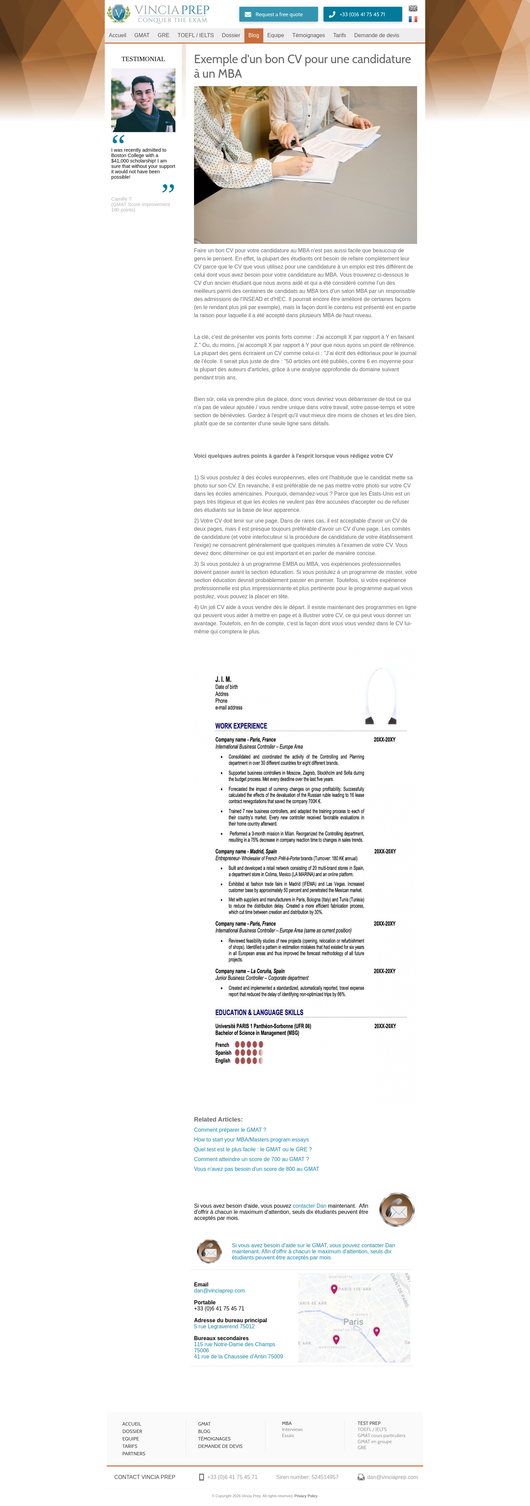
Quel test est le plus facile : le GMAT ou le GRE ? (253, 1149)
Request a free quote (279, 14)
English (413, 8)
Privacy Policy (305, 1496)
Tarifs (339, 35)
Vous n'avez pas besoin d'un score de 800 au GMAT (256, 1169)
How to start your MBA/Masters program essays (251, 1140)
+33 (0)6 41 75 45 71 (362, 14)
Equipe (275, 35)
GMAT (142, 35)
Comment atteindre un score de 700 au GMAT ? (251, 1159)
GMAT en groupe (375, 1441)
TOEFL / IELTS (195, 35)
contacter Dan (310, 1206)
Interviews (292, 1429)
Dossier (231, 35)
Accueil (117, 35)
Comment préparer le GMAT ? (230, 1130)
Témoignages (308, 35)
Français (413, 19)
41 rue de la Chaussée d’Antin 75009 (238, 1356)
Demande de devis (376, 35)
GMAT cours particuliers (382, 1435)
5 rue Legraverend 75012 (224, 1326)
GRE (164, 35)
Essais (288, 1435)
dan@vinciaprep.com (219, 1291)
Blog (253, 35)
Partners (133, 1454)
